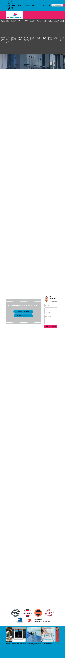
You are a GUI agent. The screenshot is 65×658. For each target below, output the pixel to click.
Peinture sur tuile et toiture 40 (44, 22)
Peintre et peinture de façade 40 (8, 40)
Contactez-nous (23, 316)
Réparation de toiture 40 (32, 38)
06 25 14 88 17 (11, 5)
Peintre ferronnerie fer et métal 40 (13, 39)
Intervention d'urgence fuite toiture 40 (13, 22)
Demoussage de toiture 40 (38, 21)
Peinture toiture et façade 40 (8, 22)
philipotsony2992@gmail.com (24, 5)
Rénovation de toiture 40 (56, 21)
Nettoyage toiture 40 (56, 38)
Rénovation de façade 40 (38, 38)
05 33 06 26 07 (7, 5)
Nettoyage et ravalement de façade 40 (26, 39)
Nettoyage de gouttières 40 (50, 39)
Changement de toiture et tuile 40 (32, 21)
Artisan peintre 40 (3, 21)
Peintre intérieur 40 (45, 38)
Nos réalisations (23, 312)
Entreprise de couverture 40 (20, 22)
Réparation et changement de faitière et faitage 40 (26, 22)
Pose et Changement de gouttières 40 (50, 22)
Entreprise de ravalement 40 (20, 39)
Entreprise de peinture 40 (3, 39)
